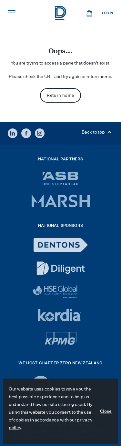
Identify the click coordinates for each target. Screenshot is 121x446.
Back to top (97, 132)
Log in (107, 13)
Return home (60, 95)
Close (106, 411)
